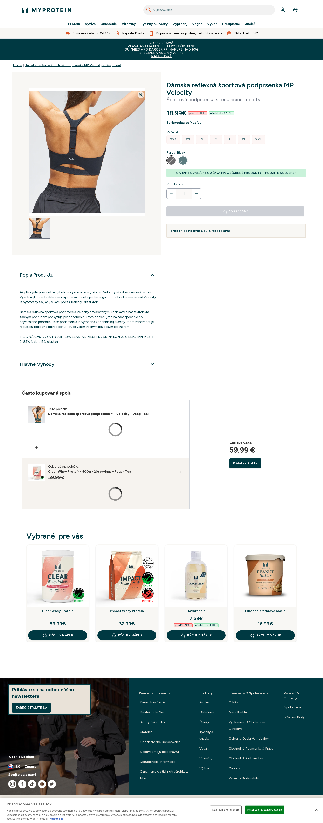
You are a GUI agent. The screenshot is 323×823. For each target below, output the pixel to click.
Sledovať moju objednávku (159, 752)
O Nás (233, 702)
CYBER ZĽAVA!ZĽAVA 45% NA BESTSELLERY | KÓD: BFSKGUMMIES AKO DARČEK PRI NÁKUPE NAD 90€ (161, 49)
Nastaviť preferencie (225, 809)
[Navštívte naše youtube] (42, 784)
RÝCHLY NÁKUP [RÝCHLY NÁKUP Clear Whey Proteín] (57, 635)
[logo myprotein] (46, 10)
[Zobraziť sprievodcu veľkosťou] (236, 122)
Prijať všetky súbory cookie (264, 809)
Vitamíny (129, 24)
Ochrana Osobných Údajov (249, 739)
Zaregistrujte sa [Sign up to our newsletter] (31, 708)
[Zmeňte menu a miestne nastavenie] (64, 766)
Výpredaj (180, 24)
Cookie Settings (22, 757)
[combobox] (209, 10)
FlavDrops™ (196, 611)
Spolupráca (292, 707)
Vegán (197, 24)
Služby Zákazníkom (153, 722)
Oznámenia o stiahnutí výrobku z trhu (164, 775)
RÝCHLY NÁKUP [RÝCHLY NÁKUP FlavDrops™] (196, 635)
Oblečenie (109, 24)
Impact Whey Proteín (127, 611)
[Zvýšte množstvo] (196, 194)
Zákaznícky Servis (152, 702)
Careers (234, 768)
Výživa (90, 24)
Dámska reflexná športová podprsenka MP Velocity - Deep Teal (73, 65)
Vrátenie (146, 732)
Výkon (212, 24)
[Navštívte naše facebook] (22, 784)
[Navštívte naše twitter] (52, 784)
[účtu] (283, 10)
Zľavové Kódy (294, 717)
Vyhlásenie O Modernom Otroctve (247, 725)
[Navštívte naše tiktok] (32, 784)
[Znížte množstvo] (171, 194)
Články (204, 722)
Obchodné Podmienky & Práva (251, 748)
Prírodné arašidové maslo (265, 611)
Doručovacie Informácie (158, 762)
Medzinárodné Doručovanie (160, 742)
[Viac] (88, 275)
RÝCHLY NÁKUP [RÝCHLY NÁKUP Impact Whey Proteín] (126, 635)
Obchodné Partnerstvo (246, 758)
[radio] (173, 139)
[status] (184, 194)
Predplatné (231, 24)
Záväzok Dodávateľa (244, 778)
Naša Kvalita (238, 712)
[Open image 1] (39, 228)
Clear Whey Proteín (57, 611)
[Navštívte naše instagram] (12, 784)
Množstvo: (175, 184)
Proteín (74, 24)
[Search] (149, 10)
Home (17, 65)
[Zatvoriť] (316, 809)
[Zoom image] (141, 94)
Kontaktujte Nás (152, 712)
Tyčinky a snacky (206, 735)
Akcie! (250, 24)
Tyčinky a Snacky (154, 24)
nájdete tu (57, 818)
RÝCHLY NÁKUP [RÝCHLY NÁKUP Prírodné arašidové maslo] (265, 635)
